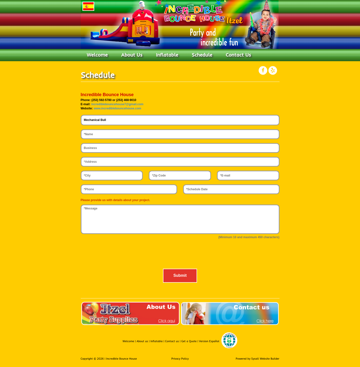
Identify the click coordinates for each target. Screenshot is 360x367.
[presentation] (180, 255)
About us (142, 341)
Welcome (97, 55)
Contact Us (238, 55)
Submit (180, 275)
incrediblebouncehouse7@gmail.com (117, 104)
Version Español (209, 341)
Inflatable (167, 55)
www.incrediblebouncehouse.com (117, 108)
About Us (132, 55)
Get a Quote (189, 341)
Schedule (202, 55)
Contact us (172, 341)
